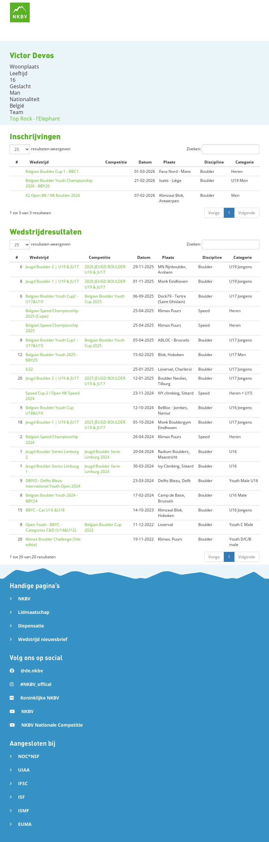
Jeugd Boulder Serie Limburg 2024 (102, 454)
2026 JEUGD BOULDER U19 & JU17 (105, 269)
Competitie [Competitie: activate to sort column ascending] (116, 162)
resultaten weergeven (40, 149)
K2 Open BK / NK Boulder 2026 (53, 195)
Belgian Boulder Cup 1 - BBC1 (52, 171)
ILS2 (29, 369)
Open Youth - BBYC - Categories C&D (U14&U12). (51, 527)
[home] (20, 12)
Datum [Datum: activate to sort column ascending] (145, 162)
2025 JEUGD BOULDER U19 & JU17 (105, 380)
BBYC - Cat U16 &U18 (45, 510)
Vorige (214, 213)
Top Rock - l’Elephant (35, 118)
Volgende (246, 213)
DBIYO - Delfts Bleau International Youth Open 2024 (53, 483)
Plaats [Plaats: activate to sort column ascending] (169, 162)
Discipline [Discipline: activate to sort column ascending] (214, 162)
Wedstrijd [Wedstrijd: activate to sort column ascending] (39, 162)
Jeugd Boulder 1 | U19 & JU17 (52, 281)
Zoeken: (223, 149)
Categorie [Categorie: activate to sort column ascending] (244, 162)
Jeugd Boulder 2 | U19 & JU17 (52, 266)
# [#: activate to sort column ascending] (17, 162)
